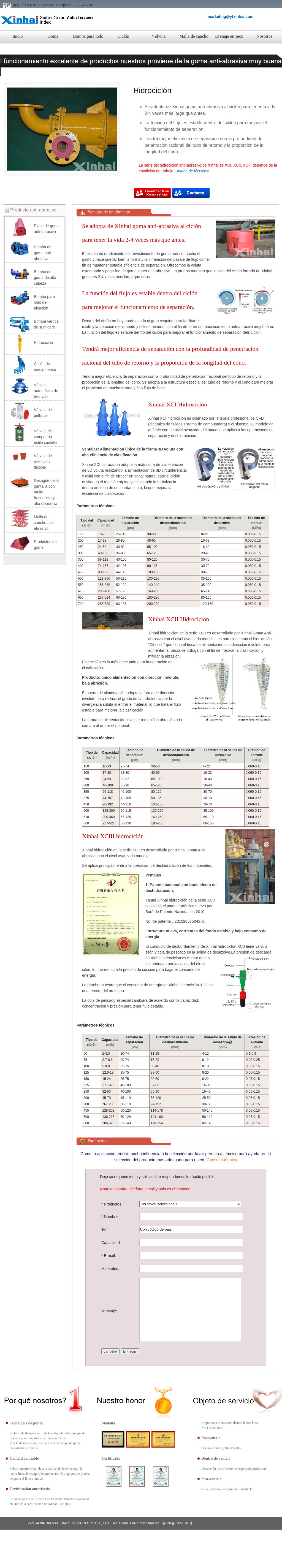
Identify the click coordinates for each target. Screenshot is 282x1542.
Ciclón (123, 36)
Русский (47, 5)
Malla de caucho (193, 36)
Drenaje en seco (229, 36)
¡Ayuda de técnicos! (192, 171)
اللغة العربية (85, 5)
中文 (16, 5)
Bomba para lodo (88, 36)
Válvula (159, 36)
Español (65, 5)
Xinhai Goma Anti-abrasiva (46, 24)
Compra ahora (152, 193)
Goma (52, 36)
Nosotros (264, 36)
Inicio (17, 36)
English (30, 5)
